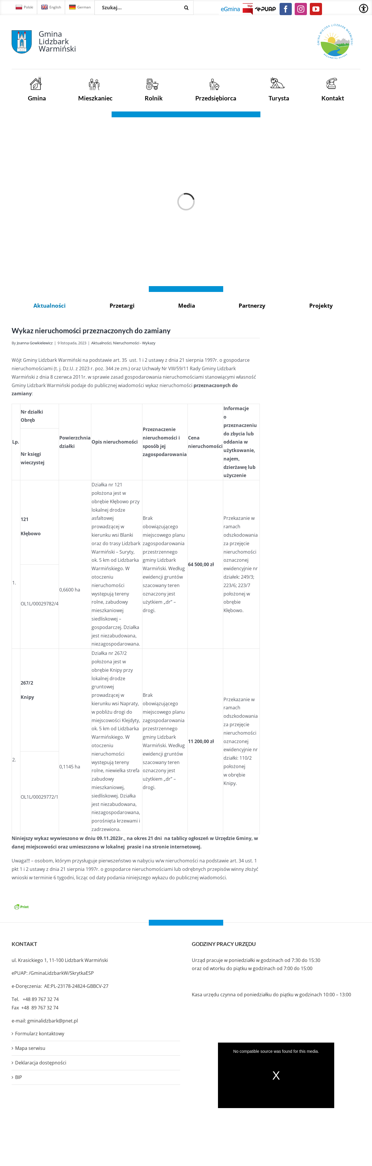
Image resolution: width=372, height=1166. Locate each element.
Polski (24, 7)
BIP (18, 1077)
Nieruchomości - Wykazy (134, 342)
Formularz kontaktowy (39, 1033)
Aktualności (49, 305)
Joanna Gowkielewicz (35, 342)
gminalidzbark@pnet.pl (52, 1021)
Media (186, 305)
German (80, 7)
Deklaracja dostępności (40, 1062)
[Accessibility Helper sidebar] (363, 8)
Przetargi (122, 305)
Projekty (321, 305)
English (51, 7)
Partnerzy (252, 305)
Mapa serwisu (30, 1048)
